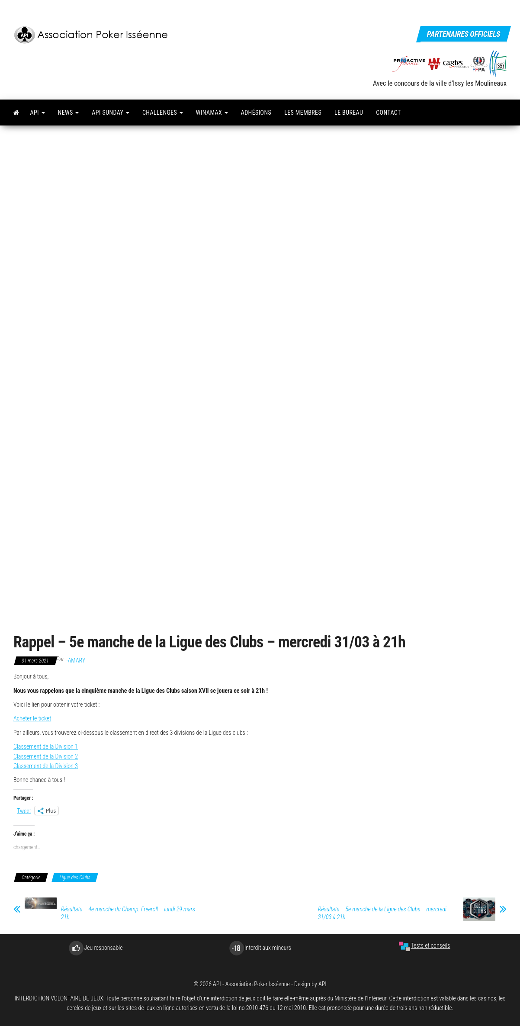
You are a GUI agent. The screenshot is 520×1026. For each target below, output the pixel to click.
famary (75, 660)
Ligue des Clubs (74, 878)
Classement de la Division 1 (45, 746)
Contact (388, 112)
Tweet (24, 810)
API (37, 112)
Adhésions (256, 112)
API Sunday (110, 112)
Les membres (302, 112)
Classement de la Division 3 (45, 765)
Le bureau (348, 112)
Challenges (162, 112)
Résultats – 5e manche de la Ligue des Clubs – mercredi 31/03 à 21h (382, 913)
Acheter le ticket (32, 718)
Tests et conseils (424, 945)
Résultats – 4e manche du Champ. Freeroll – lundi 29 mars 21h (128, 913)
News (68, 112)
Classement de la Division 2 (45, 756)
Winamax (212, 112)
